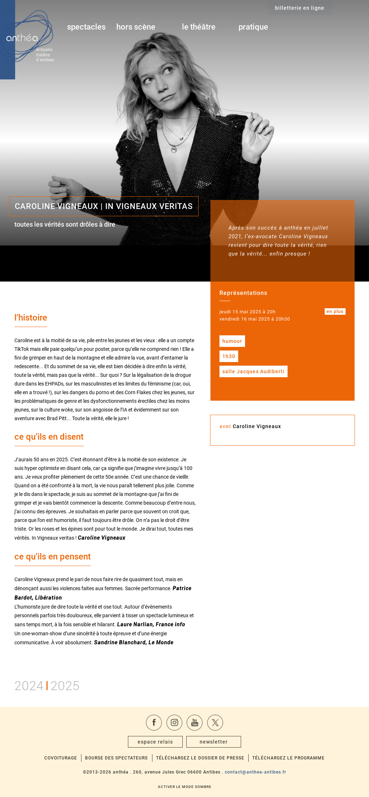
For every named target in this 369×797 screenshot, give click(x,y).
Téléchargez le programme (288, 758)
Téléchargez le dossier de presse (200, 758)
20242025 (47, 684)
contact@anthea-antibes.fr (255, 772)
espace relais (155, 742)
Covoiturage (60, 758)
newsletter (214, 742)
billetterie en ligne (335, 27)
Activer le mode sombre (185, 787)
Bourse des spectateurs (116, 758)
